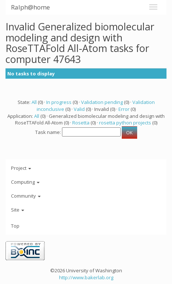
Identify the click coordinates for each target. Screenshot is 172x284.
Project (21, 168)
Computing (25, 182)
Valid (79, 109)
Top (15, 226)
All (34, 102)
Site (17, 209)
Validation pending (102, 102)
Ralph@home (30, 7)
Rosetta (80, 122)
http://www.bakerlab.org (86, 277)
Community (26, 196)
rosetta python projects (125, 122)
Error (123, 109)
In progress (59, 102)
